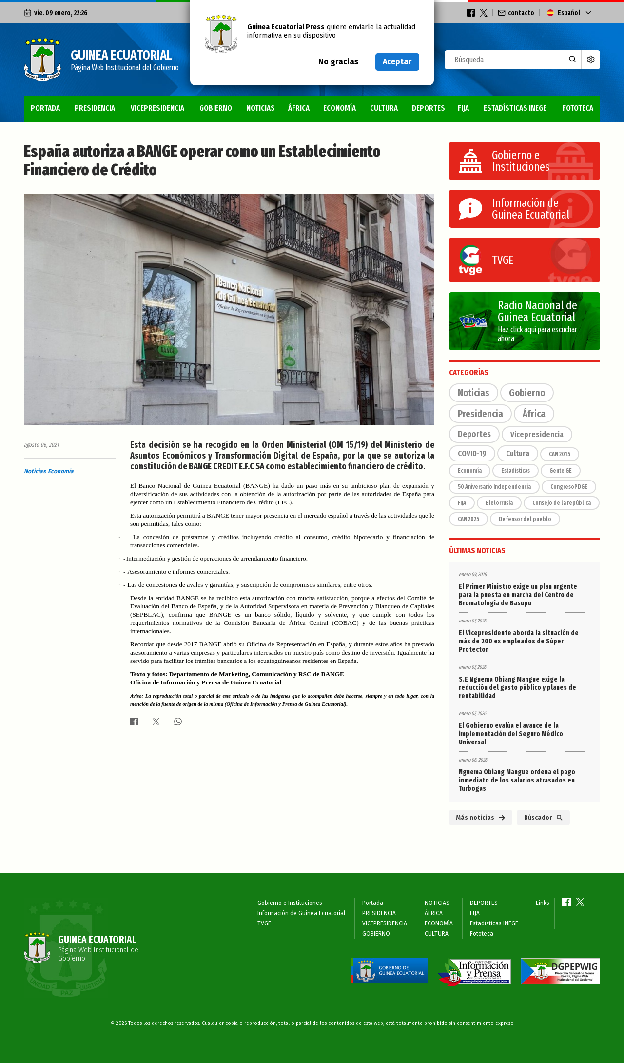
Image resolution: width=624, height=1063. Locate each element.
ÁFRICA (299, 108)
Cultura (517, 453)
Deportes (474, 434)
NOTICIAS (260, 108)
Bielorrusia (499, 503)
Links (542, 903)
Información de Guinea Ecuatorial (301, 913)
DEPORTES (428, 108)
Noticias (35, 471)
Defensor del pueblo (525, 519)
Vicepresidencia (537, 434)
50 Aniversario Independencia (494, 486)
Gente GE (560, 470)
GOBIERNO (215, 108)
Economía (61, 471)
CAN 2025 (468, 519)
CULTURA (384, 108)
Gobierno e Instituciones (289, 903)
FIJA (463, 108)
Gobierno (527, 393)
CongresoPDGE (568, 486)
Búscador (543, 817)
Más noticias (480, 817)
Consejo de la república (561, 503)
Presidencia (480, 414)
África (534, 414)
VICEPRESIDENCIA (157, 108)
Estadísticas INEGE (515, 108)
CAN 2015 (559, 454)
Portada (45, 108)
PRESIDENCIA (95, 108)
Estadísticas (515, 470)
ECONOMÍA (339, 108)
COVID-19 (472, 453)
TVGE (264, 923)
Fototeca (578, 108)
